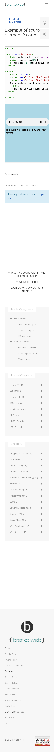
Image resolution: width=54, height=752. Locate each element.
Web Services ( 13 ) (26, 532)
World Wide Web (20, 341)
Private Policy (11, 659)
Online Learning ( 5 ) (26, 489)
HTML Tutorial (26, 384)
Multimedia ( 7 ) (26, 483)
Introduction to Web (24, 347)
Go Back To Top (27, 281)
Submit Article (11, 677)
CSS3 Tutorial (26, 403)
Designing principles (24, 324)
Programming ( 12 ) (26, 495)
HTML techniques (23, 330)
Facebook (9, 717)
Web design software (25, 353)
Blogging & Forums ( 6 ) (26, 453)
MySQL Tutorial (26, 421)
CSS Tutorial (26, 390)
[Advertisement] (27, 233)
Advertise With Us (13, 700)
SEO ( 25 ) (26, 501)
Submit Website (12, 688)
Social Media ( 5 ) (26, 520)
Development (18, 318)
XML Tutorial (26, 427)
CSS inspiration (22, 336)
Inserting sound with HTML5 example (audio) (27, 274)
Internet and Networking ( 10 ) (26, 477)
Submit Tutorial (12, 683)
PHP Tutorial (26, 415)
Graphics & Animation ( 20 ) (26, 471)
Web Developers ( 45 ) (26, 526)
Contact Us (10, 706)
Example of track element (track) (27, 289)
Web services (21, 359)
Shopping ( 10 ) (26, 514)
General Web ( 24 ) (26, 465)
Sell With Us (10, 694)
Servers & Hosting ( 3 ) (26, 507)
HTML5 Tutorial (26, 396)
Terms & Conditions (14, 665)
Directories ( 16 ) (26, 459)
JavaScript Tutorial (26, 409)
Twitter (8, 723)
